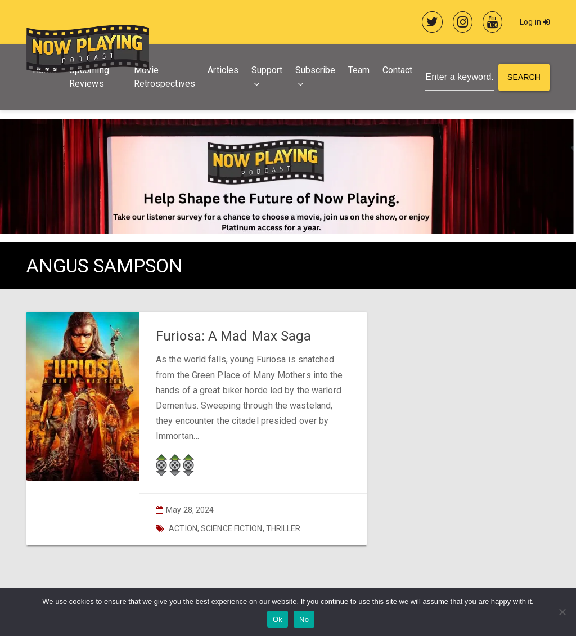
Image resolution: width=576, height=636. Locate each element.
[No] (562, 611)
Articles (223, 70)
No (304, 619)
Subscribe (315, 70)
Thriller (283, 528)
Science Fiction (232, 528)
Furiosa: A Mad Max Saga (233, 336)
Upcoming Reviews (89, 77)
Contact (397, 70)
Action (183, 528)
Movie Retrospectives (164, 77)
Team (359, 70)
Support (267, 70)
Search (524, 77)
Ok (277, 619)
